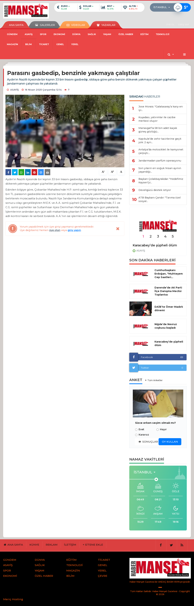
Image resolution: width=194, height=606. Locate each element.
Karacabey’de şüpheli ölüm (155, 245)
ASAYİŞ (29, 34)
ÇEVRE (102, 575)
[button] (162, 7)
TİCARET (44, 44)
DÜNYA (76, 34)
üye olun (54, 230)
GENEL (60, 44)
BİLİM (28, 44)
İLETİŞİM (70, 544)
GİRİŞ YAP (183, 24)
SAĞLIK (92, 34)
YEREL (74, 44)
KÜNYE (34, 544)
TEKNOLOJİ (162, 34)
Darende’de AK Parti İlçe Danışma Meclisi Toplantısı (168, 291)
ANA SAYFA (16, 25)
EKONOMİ (59, 34)
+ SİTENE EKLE (93, 544)
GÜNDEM (12, 34)
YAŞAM (107, 34)
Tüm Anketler (155, 380)
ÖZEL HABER (125, 34)
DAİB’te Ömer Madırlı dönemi (168, 308)
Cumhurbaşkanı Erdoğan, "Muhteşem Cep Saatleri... (168, 274)
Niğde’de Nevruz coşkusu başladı (165, 326)
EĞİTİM (144, 34)
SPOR (43, 34)
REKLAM (51, 544)
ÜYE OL (170, 24)
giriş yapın (74, 230)
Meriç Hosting (13, 599)
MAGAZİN (12, 44)
